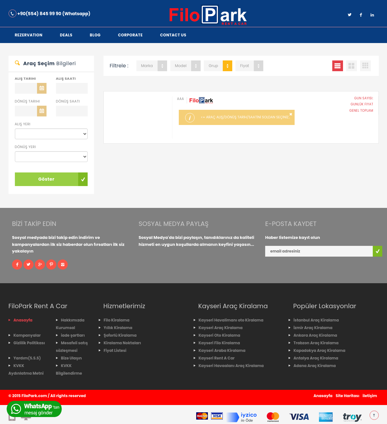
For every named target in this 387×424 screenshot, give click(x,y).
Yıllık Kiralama (118, 327)
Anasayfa (23, 320)
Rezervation (29, 35)
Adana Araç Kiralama (315, 365)
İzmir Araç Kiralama (313, 327)
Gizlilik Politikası (29, 343)
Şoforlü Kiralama (120, 335)
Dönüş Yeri (25, 146)
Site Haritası (347, 395)
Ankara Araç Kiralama (315, 335)
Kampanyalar (27, 335)
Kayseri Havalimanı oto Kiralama (231, 320)
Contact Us (173, 35)
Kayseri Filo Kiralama (219, 343)
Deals (66, 35)
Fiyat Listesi (115, 350)
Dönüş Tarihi (27, 101)
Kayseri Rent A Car (217, 358)
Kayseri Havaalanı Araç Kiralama (231, 365)
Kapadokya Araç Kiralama (320, 350)
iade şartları (73, 335)
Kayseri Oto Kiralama (219, 335)
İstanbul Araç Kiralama (316, 320)
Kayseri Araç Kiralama (221, 327)
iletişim (370, 395)
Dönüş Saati (68, 101)
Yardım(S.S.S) (27, 358)
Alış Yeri (23, 124)
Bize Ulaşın (71, 358)
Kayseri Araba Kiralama (222, 350)
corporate (130, 35)
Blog (95, 35)
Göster (46, 179)
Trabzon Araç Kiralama (316, 343)
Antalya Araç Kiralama (316, 358)
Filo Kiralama (117, 320)
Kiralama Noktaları (122, 343)
